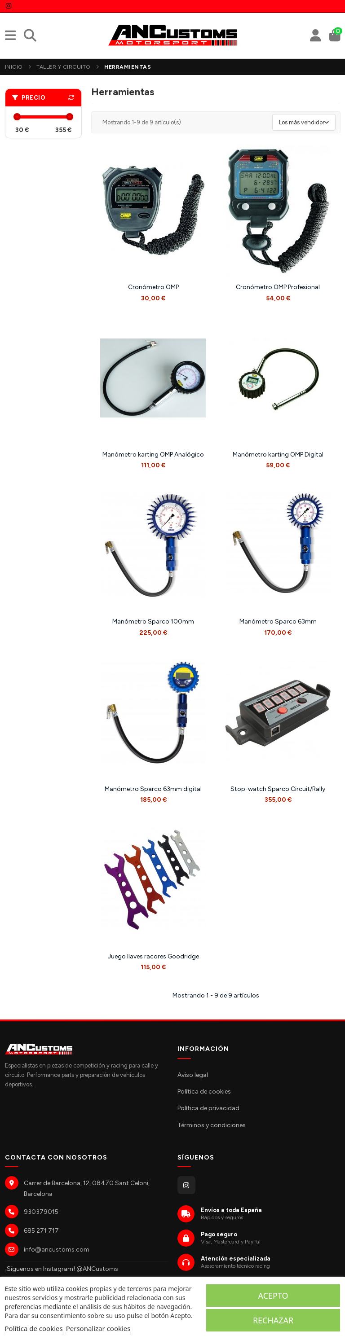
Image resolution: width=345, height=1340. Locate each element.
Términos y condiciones (211, 1125)
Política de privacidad (208, 1108)
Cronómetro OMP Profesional (278, 287)
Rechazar (273, 1320)
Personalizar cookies (98, 1328)
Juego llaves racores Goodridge (153, 956)
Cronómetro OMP (153, 287)
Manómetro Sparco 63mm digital (153, 789)
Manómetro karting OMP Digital (278, 454)
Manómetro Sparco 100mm (153, 621)
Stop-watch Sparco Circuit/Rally (277, 789)
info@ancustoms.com (56, 1249)
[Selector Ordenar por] (304, 122)
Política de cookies (204, 1091)
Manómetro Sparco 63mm (278, 621)
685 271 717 (41, 1231)
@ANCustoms (97, 1269)
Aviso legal (192, 1075)
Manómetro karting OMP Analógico (153, 454)
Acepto (273, 1295)
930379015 (41, 1212)
